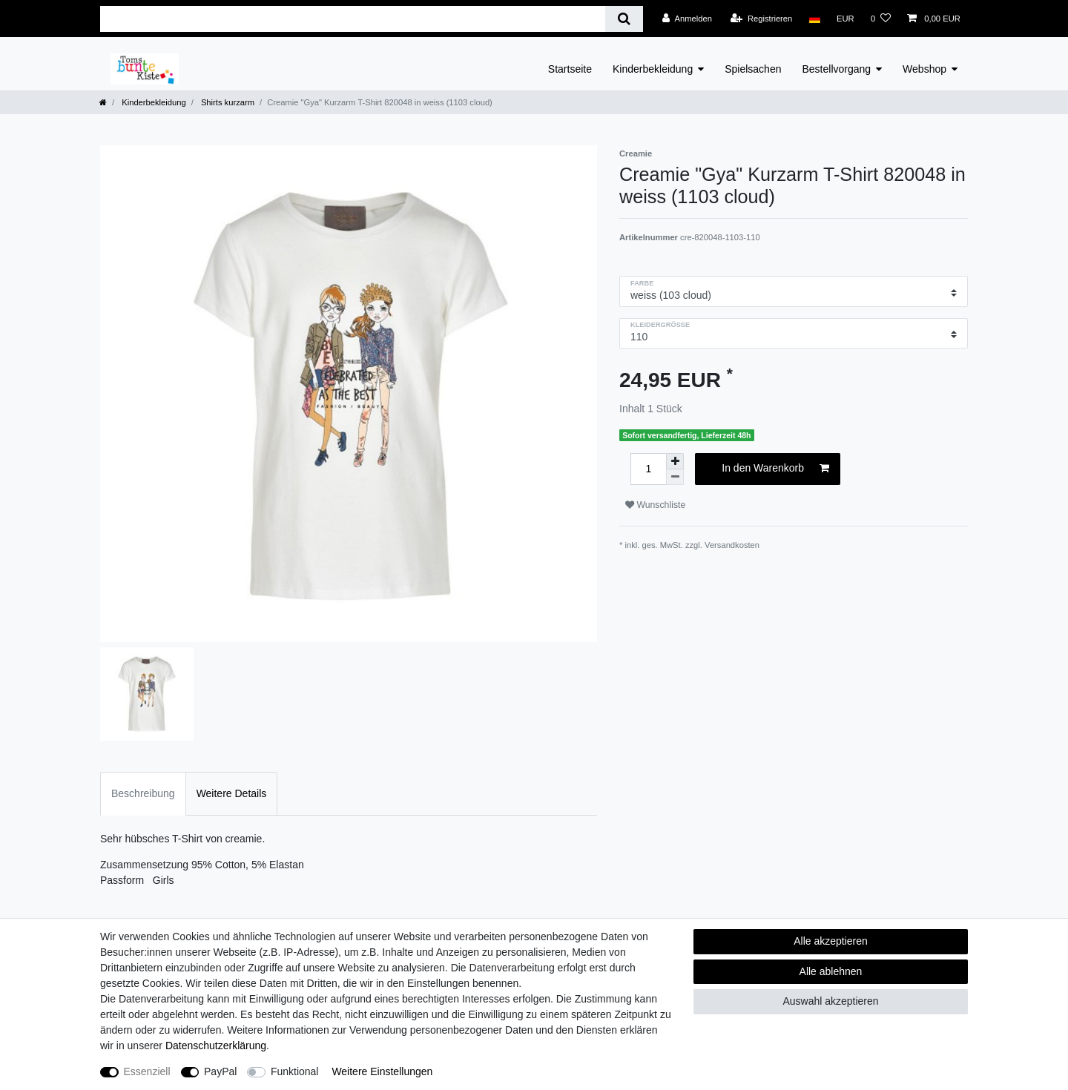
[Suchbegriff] (352, 19)
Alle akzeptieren (831, 941)
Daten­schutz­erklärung (215, 1045)
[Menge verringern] (675, 477)
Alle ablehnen (831, 971)
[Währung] (845, 18)
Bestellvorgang (836, 69)
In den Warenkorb (775, 468)
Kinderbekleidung (653, 69)
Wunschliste (655, 505)
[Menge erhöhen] (675, 461)
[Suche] (624, 19)
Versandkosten (732, 545)
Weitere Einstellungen (382, 1071)
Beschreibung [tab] (143, 793)
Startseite (570, 69)
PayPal (220, 1071)
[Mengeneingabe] (648, 469)
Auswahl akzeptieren (830, 1001)
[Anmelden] (687, 18)
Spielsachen (753, 69)
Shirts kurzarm (226, 102)
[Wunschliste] (881, 18)
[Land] (814, 18)
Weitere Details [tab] (232, 793)
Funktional (295, 1071)
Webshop (924, 69)
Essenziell (147, 1071)
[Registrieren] (761, 18)
